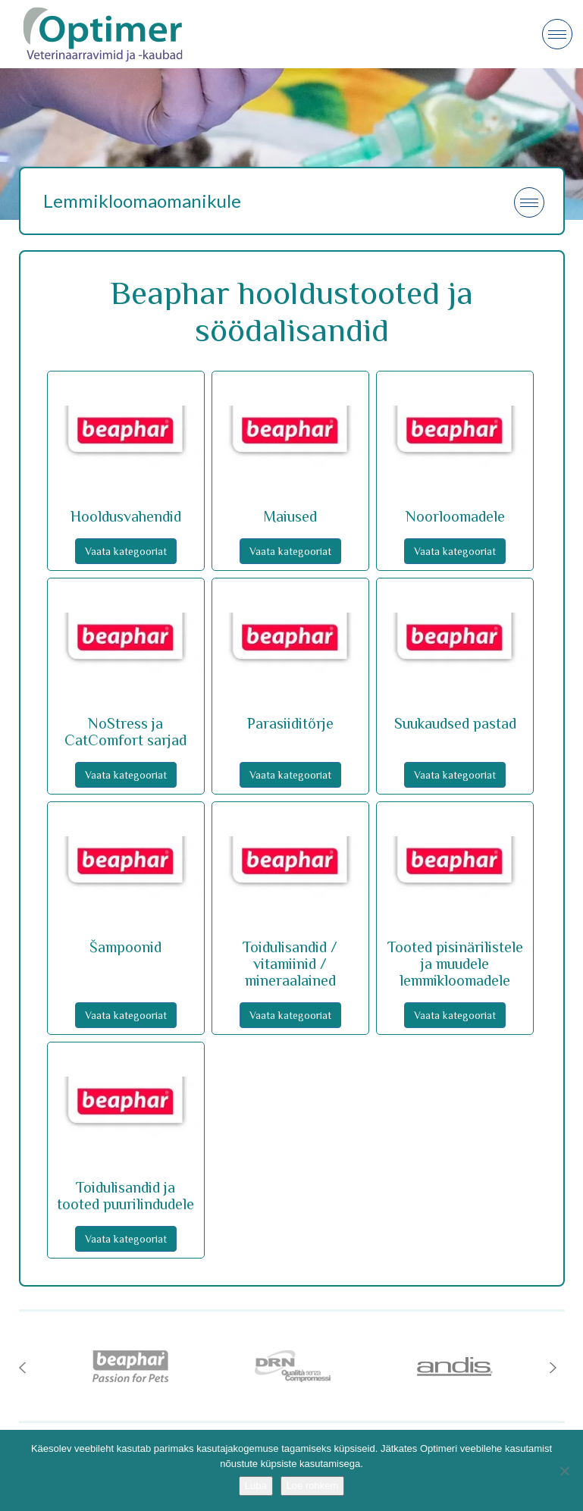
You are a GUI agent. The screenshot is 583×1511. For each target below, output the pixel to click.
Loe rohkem (313, 1485)
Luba (256, 1485)
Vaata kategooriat (126, 551)
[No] (564, 1470)
